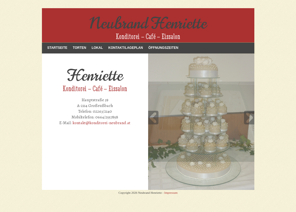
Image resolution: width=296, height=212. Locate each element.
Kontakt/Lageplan (125, 48)
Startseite (57, 48)
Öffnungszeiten (163, 48)
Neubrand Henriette (148, 23)
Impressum (171, 192)
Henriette (95, 75)
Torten (79, 48)
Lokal (97, 48)
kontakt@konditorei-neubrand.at (101, 123)
